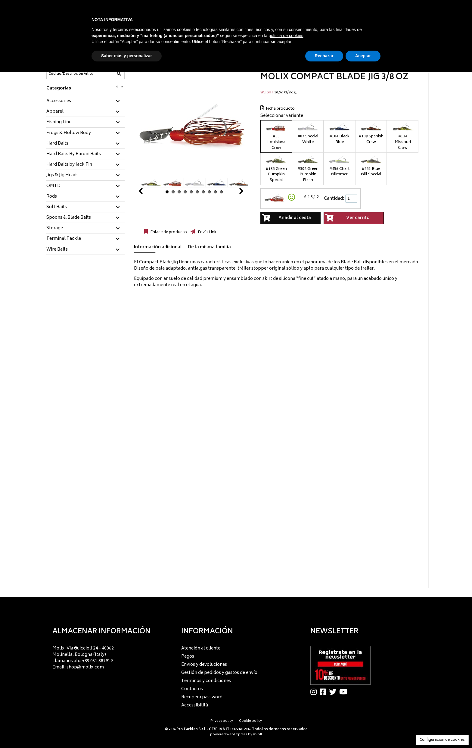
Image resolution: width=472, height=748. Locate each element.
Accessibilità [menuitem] (194, 705)
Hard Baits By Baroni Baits (73, 154)
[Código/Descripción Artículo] (70, 73)
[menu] (107, 656)
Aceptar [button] (363, 55)
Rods (51, 196)
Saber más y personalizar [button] (126, 55)
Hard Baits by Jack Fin (69, 164)
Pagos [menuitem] (187, 656)
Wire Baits (57, 249)
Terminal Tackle (63, 239)
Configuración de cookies (442, 740)
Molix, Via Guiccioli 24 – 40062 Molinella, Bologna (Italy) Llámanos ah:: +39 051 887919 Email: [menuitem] (83, 658)
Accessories (58, 101)
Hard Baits (57, 143)
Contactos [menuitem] (192, 689)
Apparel (55, 111)
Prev (148, 192)
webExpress (236, 734)
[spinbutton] (351, 198)
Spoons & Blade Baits (68, 218)
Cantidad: (334, 198)
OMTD (53, 186)
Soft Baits (56, 207)
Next (234, 192)
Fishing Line (58, 122)
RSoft (257, 734)
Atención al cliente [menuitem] (200, 648)
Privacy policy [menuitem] (221, 721)
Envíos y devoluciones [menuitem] (204, 664)
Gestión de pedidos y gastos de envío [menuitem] (219, 673)
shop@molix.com (85, 667)
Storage (54, 228)
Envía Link (206, 232)
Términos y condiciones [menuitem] (206, 681)
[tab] (85, 101)
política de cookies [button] (286, 35)
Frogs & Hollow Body (68, 133)
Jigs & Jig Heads (62, 175)
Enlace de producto (168, 232)
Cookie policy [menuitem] (250, 721)
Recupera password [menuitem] (201, 697)
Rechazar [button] (324, 55)
